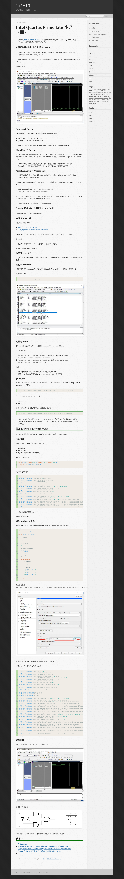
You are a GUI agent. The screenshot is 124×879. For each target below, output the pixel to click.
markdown (92, 92)
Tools (90, 81)
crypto (104, 98)
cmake (94, 91)
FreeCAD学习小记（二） (96, 37)
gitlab (107, 99)
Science (91, 75)
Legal (90, 65)
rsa (107, 98)
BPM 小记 (92, 28)
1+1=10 (23, 6)
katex (101, 92)
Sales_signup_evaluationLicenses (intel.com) (33, 230)
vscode (106, 92)
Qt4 (96, 103)
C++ (90, 50)
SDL (100, 101)
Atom (106, 16)
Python (91, 68)
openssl (91, 99)
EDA (95, 96)
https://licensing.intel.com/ (27, 227)
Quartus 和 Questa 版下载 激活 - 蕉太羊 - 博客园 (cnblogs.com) (39, 851)
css (95, 99)
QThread (96, 101)
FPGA (48, 859)
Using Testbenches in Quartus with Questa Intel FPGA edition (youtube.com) (44, 849)
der (110, 98)
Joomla (91, 101)
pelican (105, 89)
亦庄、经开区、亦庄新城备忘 (97, 34)
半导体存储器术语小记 (95, 31)
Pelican (48, 872)
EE (43, 859)
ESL (90, 59)
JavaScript (92, 62)
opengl (99, 96)
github (103, 99)
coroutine (104, 96)
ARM (97, 94)
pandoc (98, 92)
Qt (89, 72)
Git (60, 859)
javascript (91, 98)
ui (108, 96)
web (100, 98)
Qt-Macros (105, 101)
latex (105, 91)
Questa (57, 859)
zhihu (90, 118)
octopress (92, 103)
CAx (90, 53)
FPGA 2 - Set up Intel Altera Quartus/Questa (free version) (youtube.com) (43, 846)
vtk (108, 89)
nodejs (97, 98)
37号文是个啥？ (93, 40)
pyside (95, 89)
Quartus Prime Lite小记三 (31, 40)
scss (98, 99)
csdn (90, 121)
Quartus (52, 859)
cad (110, 92)
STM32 (91, 94)
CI (100, 99)
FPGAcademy (22, 844)
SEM (90, 78)
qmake (99, 91)
